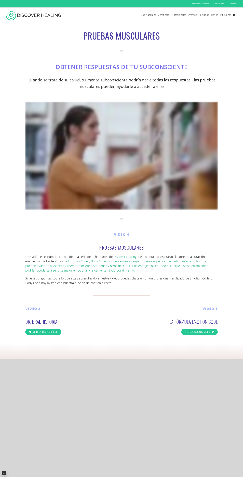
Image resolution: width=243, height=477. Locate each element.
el (56, 261)
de (65, 261)
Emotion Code (78, 261)
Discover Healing (125, 257)
